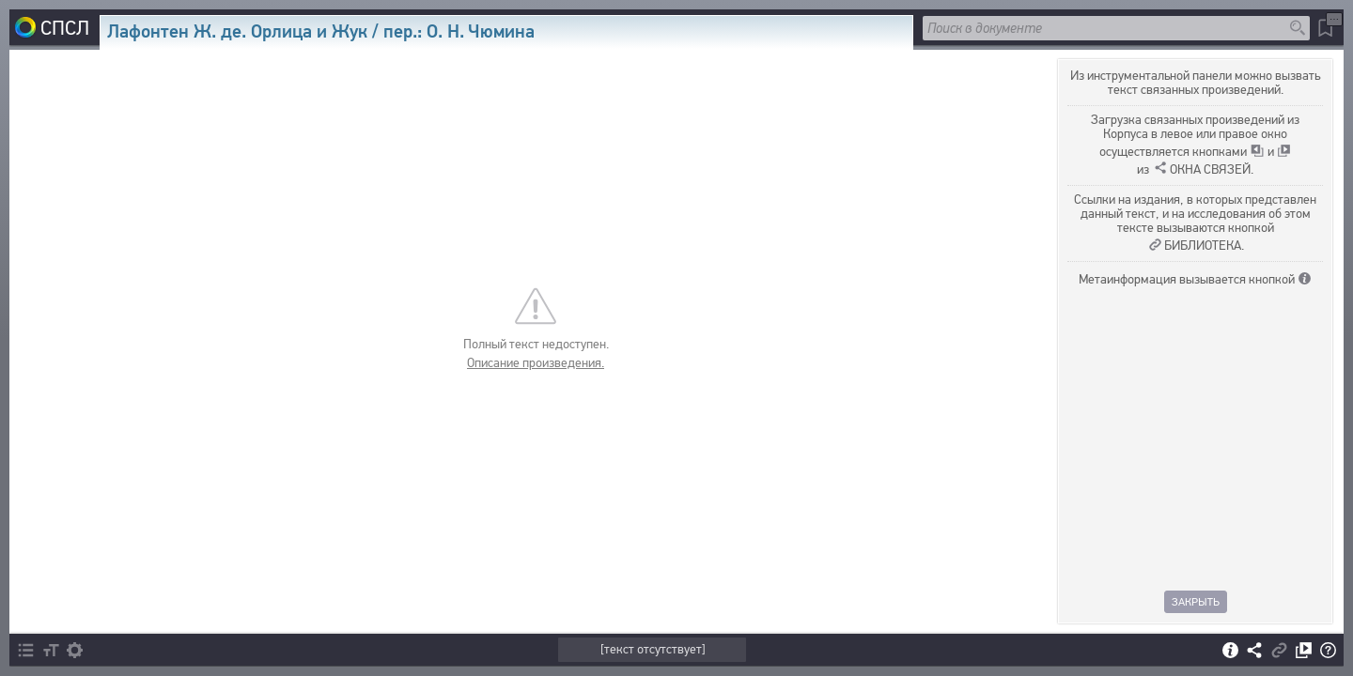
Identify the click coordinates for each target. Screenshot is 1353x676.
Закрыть (1196, 601)
